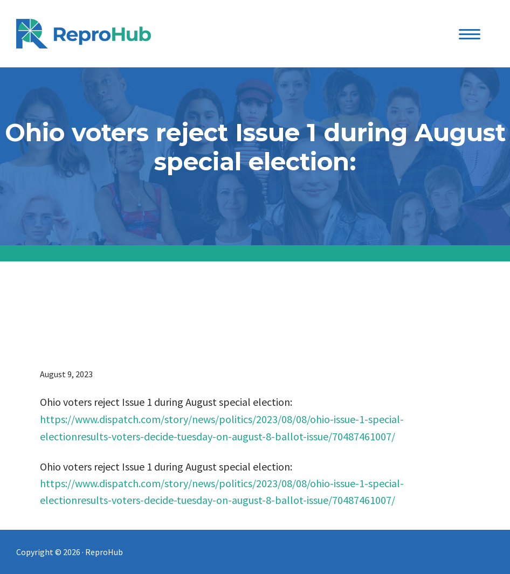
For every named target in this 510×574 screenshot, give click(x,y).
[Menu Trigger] (470, 34)
